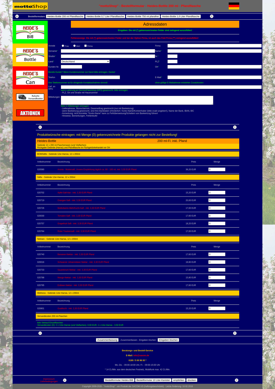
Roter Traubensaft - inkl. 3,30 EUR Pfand (77, 231)
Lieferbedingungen (49, 381)
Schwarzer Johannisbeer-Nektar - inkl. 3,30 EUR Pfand (83, 262)
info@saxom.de (141, 355)
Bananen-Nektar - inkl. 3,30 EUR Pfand (76, 254)
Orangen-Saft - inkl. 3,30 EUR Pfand (75, 200)
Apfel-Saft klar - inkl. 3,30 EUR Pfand (75, 192)
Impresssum (49, 379)
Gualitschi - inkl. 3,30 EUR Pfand (73, 308)
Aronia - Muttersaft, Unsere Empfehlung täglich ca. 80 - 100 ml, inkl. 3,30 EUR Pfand (97, 169)
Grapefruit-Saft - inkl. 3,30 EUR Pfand (75, 223)
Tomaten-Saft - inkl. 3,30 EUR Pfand (74, 216)
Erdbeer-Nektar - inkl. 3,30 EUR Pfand (75, 285)
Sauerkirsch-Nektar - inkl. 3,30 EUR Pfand (77, 270)
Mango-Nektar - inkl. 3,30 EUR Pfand (75, 277)
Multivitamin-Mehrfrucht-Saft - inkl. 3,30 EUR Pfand (81, 208)
